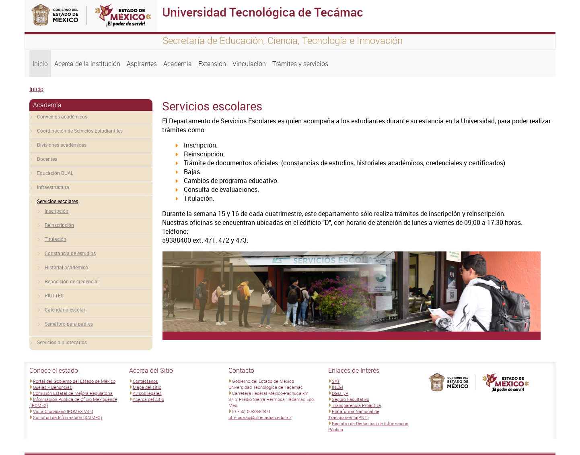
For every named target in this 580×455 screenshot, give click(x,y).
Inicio (40, 63)
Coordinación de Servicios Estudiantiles (80, 130)
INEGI (337, 387)
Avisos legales (147, 393)
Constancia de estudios (70, 253)
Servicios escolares (57, 201)
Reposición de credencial (72, 281)
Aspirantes (142, 63)
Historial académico (66, 267)
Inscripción (56, 211)
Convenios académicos (62, 116)
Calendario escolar (65, 309)
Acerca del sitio (148, 399)
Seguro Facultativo (350, 399)
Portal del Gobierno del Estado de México (74, 381)
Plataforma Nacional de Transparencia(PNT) (353, 414)
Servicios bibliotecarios (62, 342)
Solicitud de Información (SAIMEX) (67, 417)
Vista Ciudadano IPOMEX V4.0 (63, 411)
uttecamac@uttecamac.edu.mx (260, 417)
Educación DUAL (55, 173)
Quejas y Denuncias (52, 387)
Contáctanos (145, 381)
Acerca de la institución (87, 63)
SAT (336, 381)
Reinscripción (59, 225)
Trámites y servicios (300, 63)
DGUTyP (340, 393)
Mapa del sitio (147, 387)
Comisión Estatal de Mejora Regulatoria (73, 393)
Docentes (47, 159)
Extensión (212, 63)
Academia (177, 63)
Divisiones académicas (61, 144)
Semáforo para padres (69, 323)
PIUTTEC (54, 295)
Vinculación (249, 63)
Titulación (55, 239)
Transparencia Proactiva (356, 405)
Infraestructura (53, 187)
